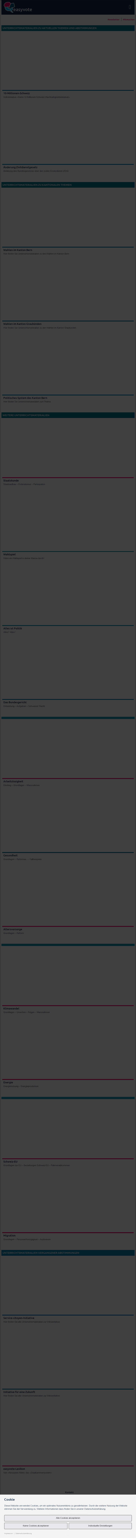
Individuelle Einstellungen (100, 1526)
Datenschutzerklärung (23, 1533)
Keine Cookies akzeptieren (36, 1526)
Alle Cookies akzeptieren (68, 1518)
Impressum (8, 1533)
